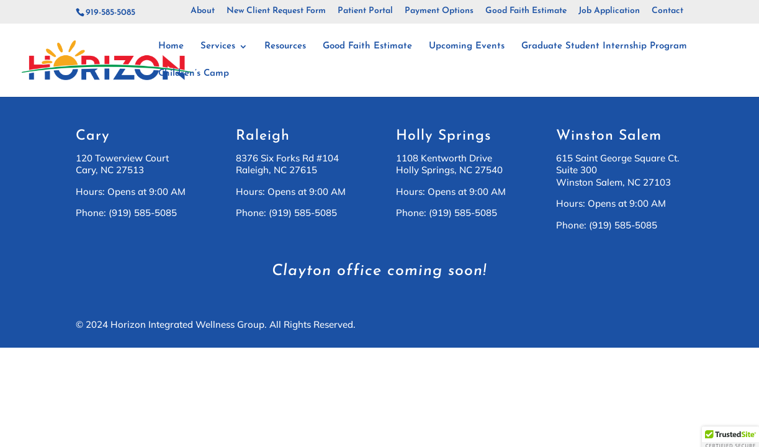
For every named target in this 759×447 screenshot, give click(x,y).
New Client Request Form (276, 11)
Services (217, 46)
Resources (285, 46)
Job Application (609, 11)
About (203, 11)
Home (171, 46)
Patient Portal (365, 11)
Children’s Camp (193, 74)
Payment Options (439, 11)
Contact (667, 11)
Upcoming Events (467, 46)
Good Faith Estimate (526, 11)
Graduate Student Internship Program (604, 46)
